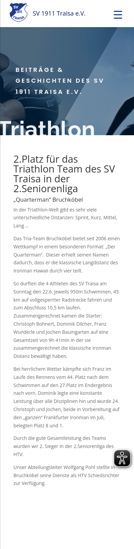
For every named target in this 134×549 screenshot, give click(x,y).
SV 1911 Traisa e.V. (59, 13)
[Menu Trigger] (118, 14)
